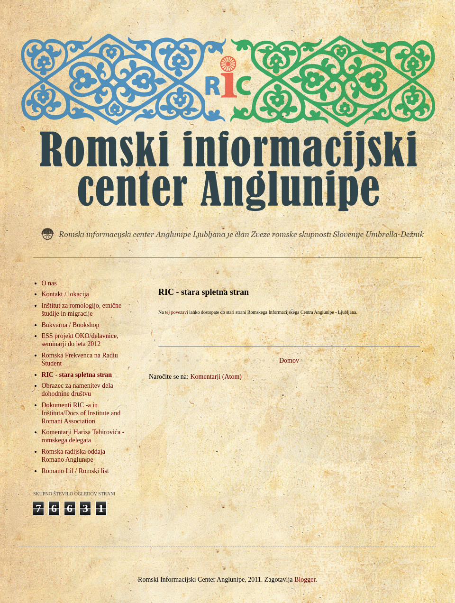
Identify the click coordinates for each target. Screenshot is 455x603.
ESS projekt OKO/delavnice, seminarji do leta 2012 (80, 339)
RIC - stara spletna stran (77, 374)
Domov (289, 360)
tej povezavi (176, 312)
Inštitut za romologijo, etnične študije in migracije (82, 309)
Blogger (304, 579)
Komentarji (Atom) (215, 376)
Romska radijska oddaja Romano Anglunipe (74, 455)
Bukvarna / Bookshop (71, 325)
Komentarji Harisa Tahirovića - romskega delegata (83, 436)
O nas (49, 283)
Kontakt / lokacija (65, 294)
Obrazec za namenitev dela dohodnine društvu (77, 389)
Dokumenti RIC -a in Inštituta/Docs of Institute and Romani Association (81, 413)
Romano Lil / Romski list (75, 471)
